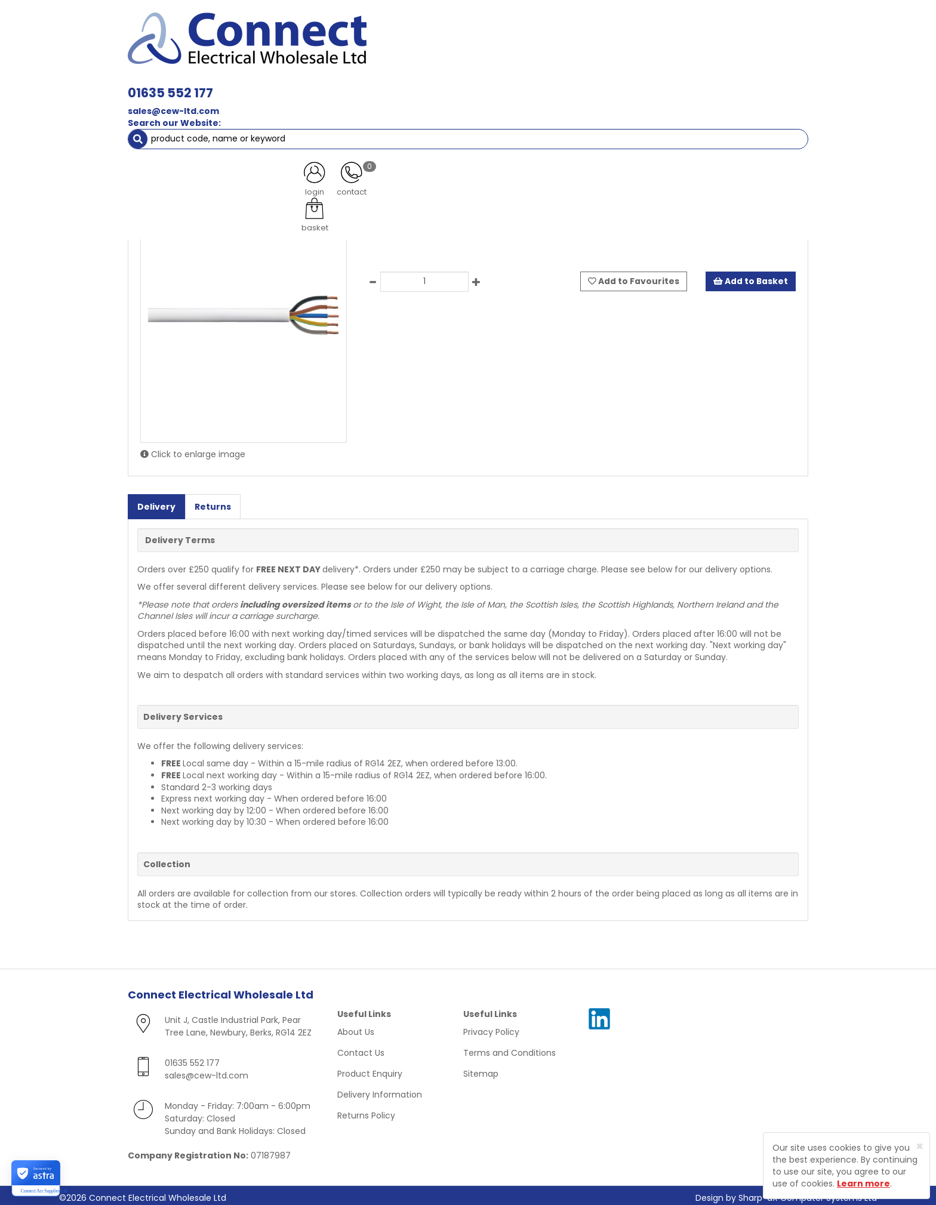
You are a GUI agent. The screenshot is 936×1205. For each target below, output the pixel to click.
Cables (166, 131)
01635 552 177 (338, 28)
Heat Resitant (224, 131)
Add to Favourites (633, 276)
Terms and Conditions (509, 1048)
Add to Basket (750, 276)
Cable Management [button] (330, 107)
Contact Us (360, 1048)
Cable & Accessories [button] (340, 84)
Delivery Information (379, 1090)
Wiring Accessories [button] (448, 84)
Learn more (863, 1183)
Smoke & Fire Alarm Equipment (201, 107)
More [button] (781, 107)
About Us (355, 1027)
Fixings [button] (711, 84)
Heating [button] (563, 107)
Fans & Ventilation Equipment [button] (459, 107)
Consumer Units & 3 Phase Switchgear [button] (592, 84)
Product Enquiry (369, 1069)
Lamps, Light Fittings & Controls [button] (206, 84)
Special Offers (719, 107)
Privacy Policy (491, 1027)
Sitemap (480, 1069)
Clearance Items (637, 107)
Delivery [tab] (156, 501)
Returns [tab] (213, 501)
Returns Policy (366, 1111)
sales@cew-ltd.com (341, 47)
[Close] (919, 1146)
